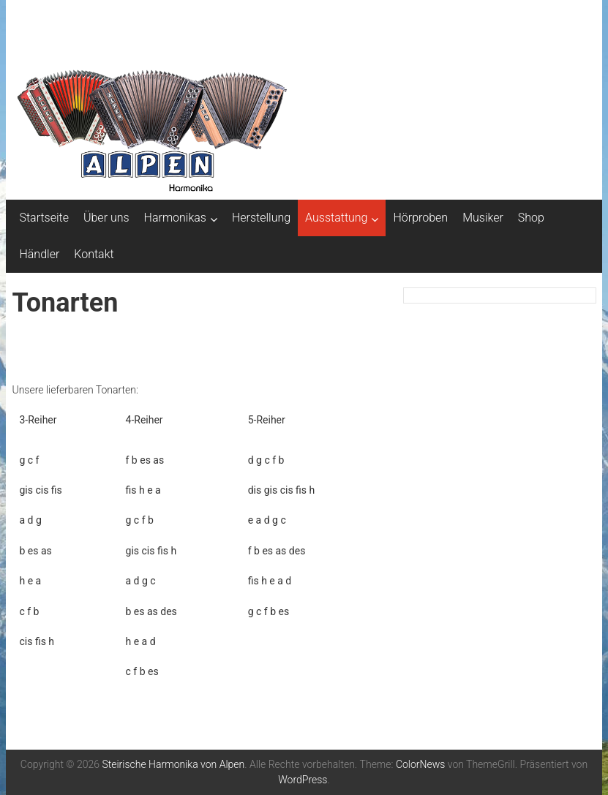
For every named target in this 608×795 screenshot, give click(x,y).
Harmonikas (175, 218)
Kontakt (93, 254)
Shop (531, 218)
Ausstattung (336, 218)
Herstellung (261, 218)
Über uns (106, 218)
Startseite (44, 218)
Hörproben (420, 218)
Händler (39, 254)
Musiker (482, 218)
